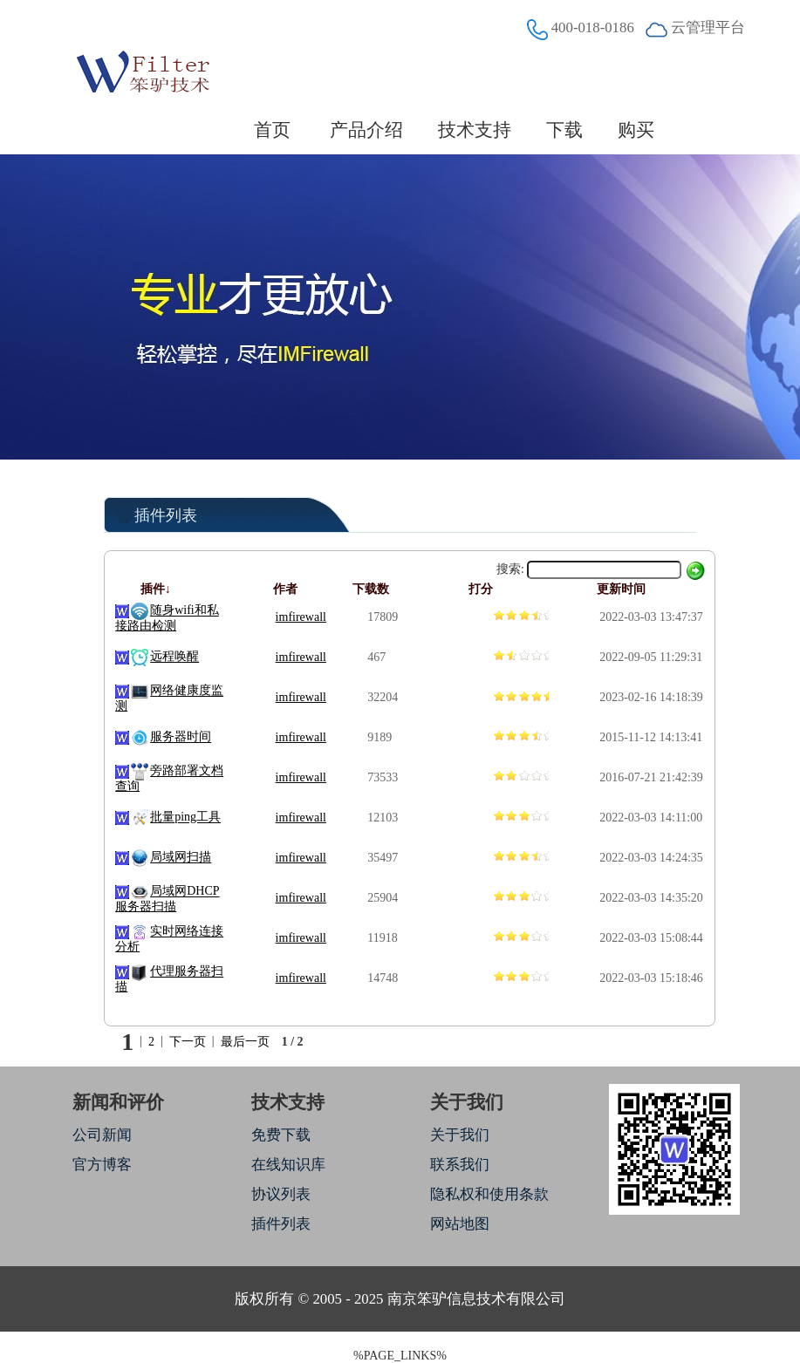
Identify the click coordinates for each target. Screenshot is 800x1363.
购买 (636, 129)
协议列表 (281, 1194)
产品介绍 (366, 129)
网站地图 (459, 1224)
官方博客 (102, 1164)
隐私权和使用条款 (489, 1194)
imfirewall (301, 617)
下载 (564, 129)
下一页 (187, 1041)
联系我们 (459, 1164)
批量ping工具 (185, 817)
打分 (480, 589)
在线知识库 (288, 1164)
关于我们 (459, 1135)
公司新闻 (102, 1135)
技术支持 (474, 129)
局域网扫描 (180, 857)
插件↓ (155, 589)
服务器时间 (180, 737)
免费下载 (281, 1135)
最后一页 (245, 1041)
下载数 (370, 589)
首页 (273, 129)
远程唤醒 (174, 657)
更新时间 (621, 589)
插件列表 (281, 1224)
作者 (285, 589)
